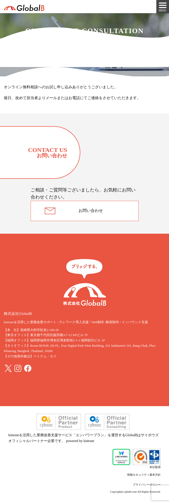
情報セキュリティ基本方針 (144, 474)
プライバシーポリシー (147, 484)
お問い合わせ (91, 210)
